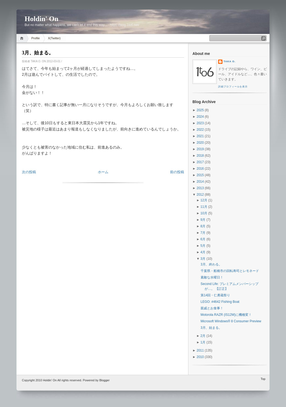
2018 (200, 155)
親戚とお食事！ (212, 308)
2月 (203, 336)
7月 (203, 233)
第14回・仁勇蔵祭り (215, 295)
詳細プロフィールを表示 (233, 86)
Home (22, 38)
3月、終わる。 (211, 264)
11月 (204, 207)
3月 (203, 259)
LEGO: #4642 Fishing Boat (220, 302)
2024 (200, 117)
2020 (200, 143)
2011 (200, 350)
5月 (203, 246)
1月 (203, 342)
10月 (204, 213)
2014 (200, 181)
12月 (204, 200)
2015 (200, 175)
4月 (203, 252)
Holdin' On (41, 19)
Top (263, 378)
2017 (200, 162)
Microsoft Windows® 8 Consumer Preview (231, 321)
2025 (200, 110)
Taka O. (229, 61)
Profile (35, 38)
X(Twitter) (54, 38)
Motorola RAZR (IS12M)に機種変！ (226, 315)
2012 (200, 194)
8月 (203, 226)
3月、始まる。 (38, 52)
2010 (200, 357)
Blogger (104, 380)
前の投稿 (177, 172)
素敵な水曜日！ (212, 277)
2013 (200, 188)
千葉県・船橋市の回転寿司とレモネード (230, 271)
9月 (203, 220)
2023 (200, 123)
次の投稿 (29, 172)
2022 (200, 130)
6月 (203, 239)
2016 (200, 168)
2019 (200, 149)
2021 (200, 136)
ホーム (103, 172)
